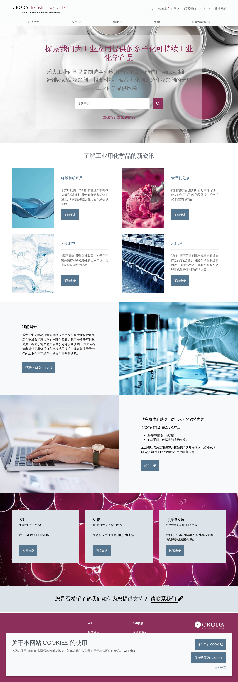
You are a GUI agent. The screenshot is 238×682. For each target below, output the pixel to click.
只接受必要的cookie (208, 658)
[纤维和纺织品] (33, 198)
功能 (96, 520)
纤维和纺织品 (72, 179)
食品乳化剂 (180, 179)
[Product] (112, 104)
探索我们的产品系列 (38, 368)
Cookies (129, 651)
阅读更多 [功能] (102, 551)
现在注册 (150, 466)
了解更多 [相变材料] (70, 281)
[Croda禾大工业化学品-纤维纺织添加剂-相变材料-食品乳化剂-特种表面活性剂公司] (41, 7)
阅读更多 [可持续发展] (175, 551)
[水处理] (143, 264)
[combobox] (112, 104)
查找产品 (109, 118)
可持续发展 (175, 520)
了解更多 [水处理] (180, 281)
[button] (34, 22)
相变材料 (68, 244)
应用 (23, 520)
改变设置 (220, 668)
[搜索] (158, 104)
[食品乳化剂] (143, 198)
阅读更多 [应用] (28, 551)
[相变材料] (33, 264)
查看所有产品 (126, 118)
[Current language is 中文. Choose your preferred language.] (205, 8)
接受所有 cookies (210, 644)
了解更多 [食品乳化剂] (180, 215)
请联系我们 (164, 599)
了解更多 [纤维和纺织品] (70, 215)
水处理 (176, 244)
